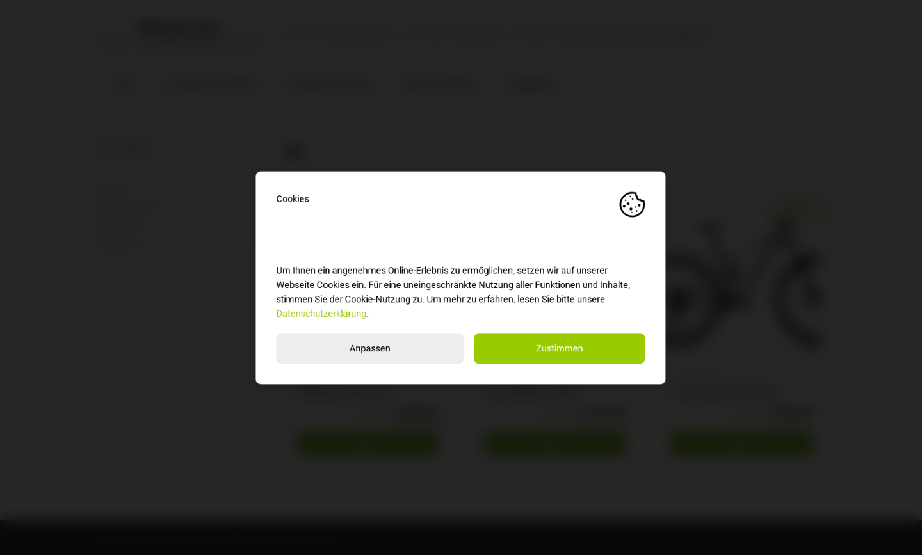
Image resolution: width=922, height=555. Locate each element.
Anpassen (370, 347)
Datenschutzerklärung (322, 313)
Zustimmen (560, 347)
